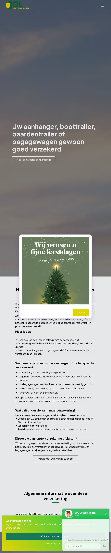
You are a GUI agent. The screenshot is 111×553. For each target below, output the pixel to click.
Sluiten (81, 312)
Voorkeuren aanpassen (55, 543)
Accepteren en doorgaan (55, 536)
